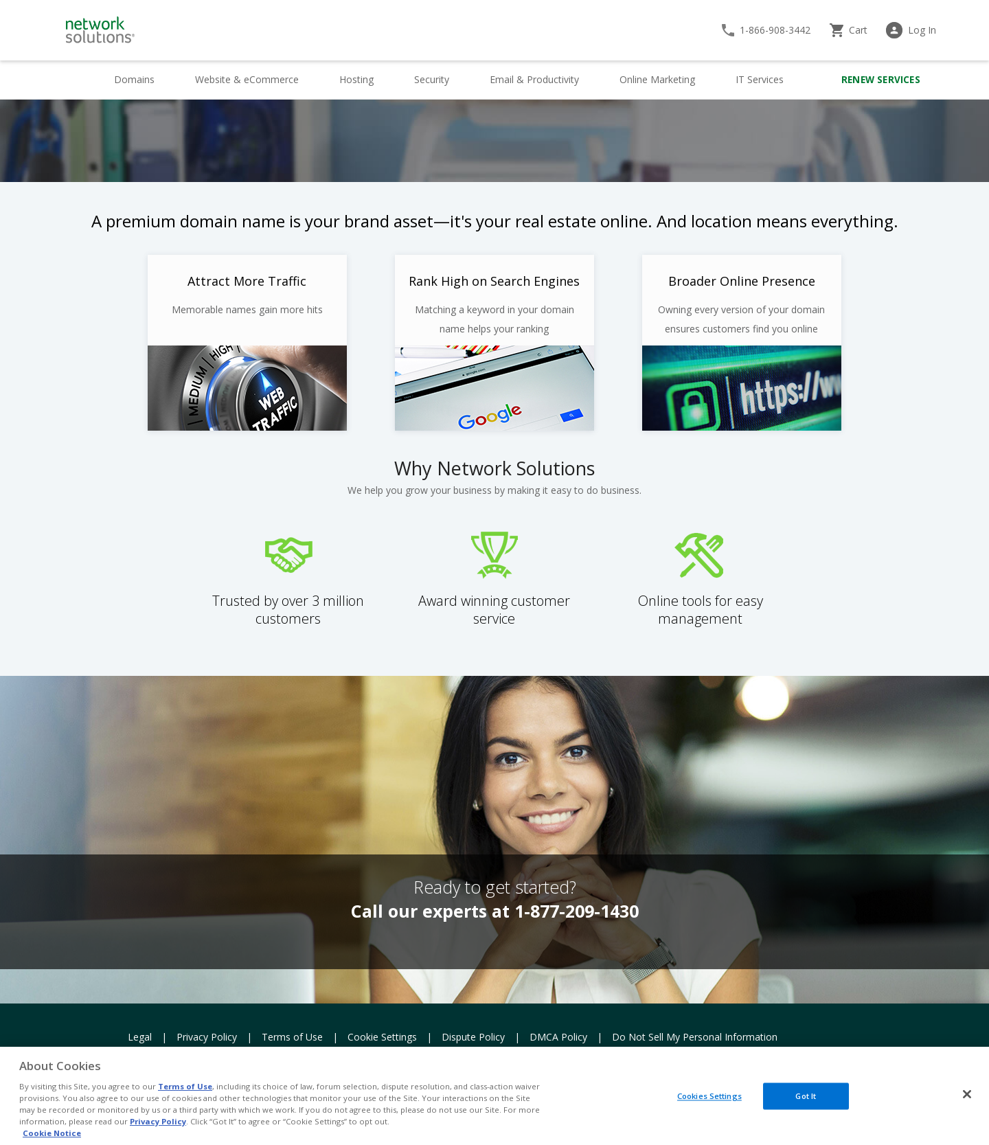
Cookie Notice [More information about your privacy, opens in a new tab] (52, 1133)
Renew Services (880, 79)
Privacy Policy (207, 1036)
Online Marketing (657, 79)
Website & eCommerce (247, 79)
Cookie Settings (382, 1036)
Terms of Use (292, 1036)
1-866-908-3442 (775, 29)
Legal (140, 1036)
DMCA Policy (558, 1036)
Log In (922, 29)
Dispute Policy (473, 1036)
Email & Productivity (534, 79)
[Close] (967, 1094)
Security (431, 79)
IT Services (760, 79)
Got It (805, 1096)
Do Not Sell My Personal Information (694, 1036)
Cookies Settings (709, 1096)
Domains (134, 79)
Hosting (356, 79)
